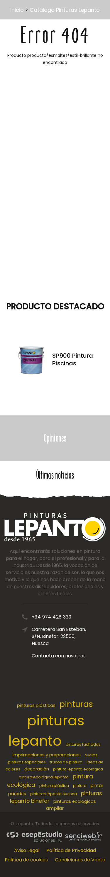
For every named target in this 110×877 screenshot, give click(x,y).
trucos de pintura (66, 762)
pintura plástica (54, 785)
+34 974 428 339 (51, 617)
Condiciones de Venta (80, 859)
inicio (17, 10)
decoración (36, 769)
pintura (80, 785)
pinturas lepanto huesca (53, 793)
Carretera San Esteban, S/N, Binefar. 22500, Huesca (59, 636)
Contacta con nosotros (59, 655)
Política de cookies (26, 859)
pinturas (76, 704)
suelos (91, 754)
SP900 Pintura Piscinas (72, 359)
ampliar (55, 808)
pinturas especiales (27, 762)
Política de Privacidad (71, 850)
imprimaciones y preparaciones (47, 755)
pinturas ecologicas (74, 801)
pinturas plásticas (36, 705)
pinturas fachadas (83, 744)
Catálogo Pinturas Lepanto (65, 10)
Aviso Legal (26, 850)
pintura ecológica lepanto (44, 777)
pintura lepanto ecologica (78, 769)
